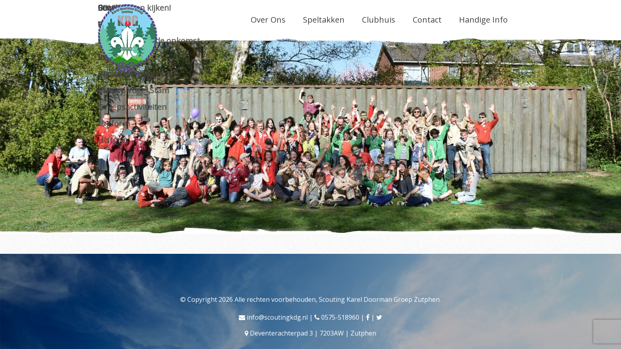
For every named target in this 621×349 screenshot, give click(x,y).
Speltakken (324, 19)
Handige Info (483, 19)
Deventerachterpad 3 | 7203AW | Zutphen (313, 333)
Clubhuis (378, 19)
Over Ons (268, 19)
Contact (427, 19)
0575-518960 (340, 317)
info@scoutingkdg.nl (277, 317)
